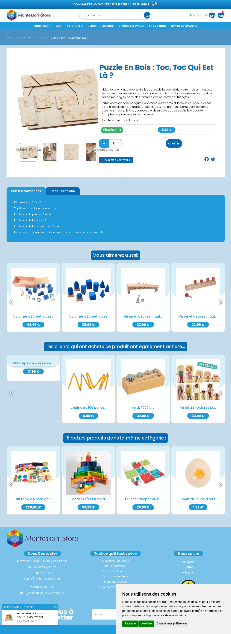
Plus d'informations (26, 191)
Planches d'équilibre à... (88, 497)
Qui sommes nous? (115, 558)
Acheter (174, 143)
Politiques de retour (115, 569)
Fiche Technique (62, 191)
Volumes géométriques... (33, 316)
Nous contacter (115, 563)
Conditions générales (115, 574)
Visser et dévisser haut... (143, 316)
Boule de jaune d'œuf (198, 497)
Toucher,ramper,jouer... (143, 497)
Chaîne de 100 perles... (88, 407)
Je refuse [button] (146, 623)
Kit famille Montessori (33, 497)
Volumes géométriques (88, 316)
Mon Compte (204, 15)
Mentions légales (115, 579)
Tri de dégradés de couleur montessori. (31, 615)
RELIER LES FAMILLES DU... (198, 407)
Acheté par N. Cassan (18, 607)
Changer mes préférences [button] (172, 623)
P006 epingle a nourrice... (33, 362)
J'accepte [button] (130, 623)
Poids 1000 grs (143, 407)
